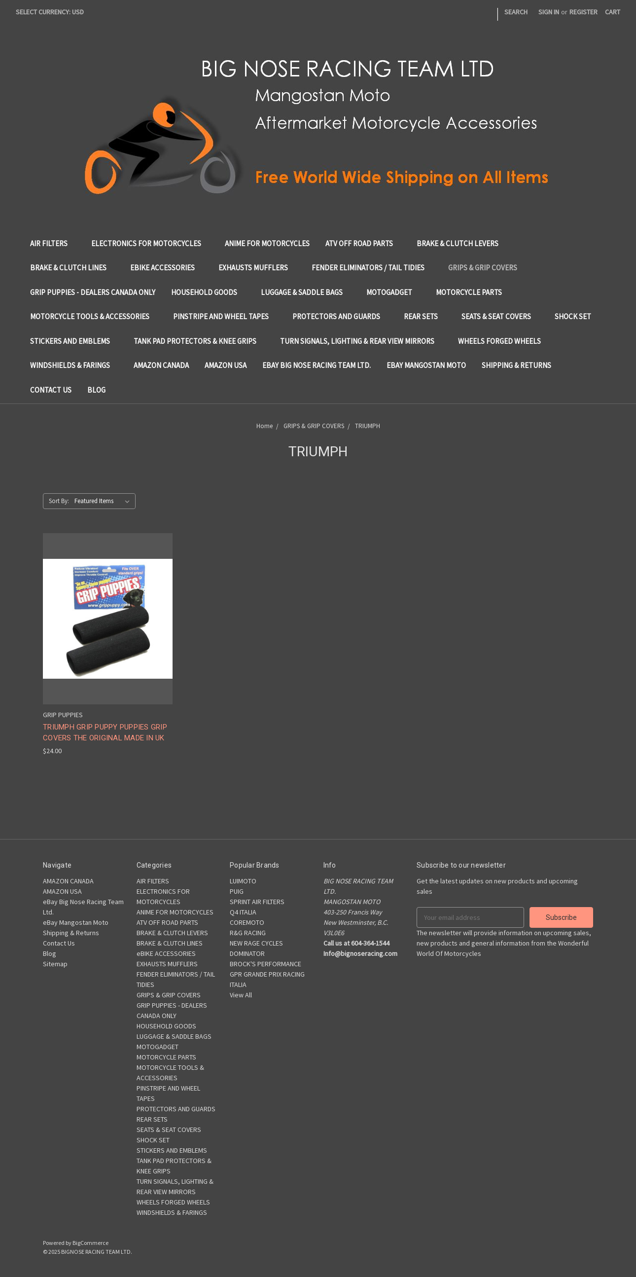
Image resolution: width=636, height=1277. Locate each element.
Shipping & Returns (516, 365)
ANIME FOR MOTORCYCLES (267, 243)
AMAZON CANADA (161, 365)
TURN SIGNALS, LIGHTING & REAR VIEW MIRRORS (361, 341)
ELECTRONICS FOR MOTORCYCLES (150, 243)
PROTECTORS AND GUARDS (340, 316)
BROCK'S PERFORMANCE (265, 963)
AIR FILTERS (52, 243)
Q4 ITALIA (243, 912)
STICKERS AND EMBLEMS (74, 341)
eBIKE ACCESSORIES (166, 267)
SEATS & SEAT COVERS (500, 316)
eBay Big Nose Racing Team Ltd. (316, 365)
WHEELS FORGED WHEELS (503, 341)
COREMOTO (247, 922)
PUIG (237, 891)
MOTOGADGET (393, 292)
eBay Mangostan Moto (426, 365)
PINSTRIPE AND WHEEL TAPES (225, 316)
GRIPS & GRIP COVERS (486, 267)
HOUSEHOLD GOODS (208, 292)
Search (516, 11)
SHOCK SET (577, 316)
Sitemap (55, 963)
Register (583, 11)
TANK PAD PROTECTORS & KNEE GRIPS (199, 341)
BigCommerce (90, 1242)
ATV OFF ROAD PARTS (363, 243)
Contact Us (50, 390)
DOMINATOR (247, 953)
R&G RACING (248, 932)
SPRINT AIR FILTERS (257, 901)
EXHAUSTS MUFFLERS (257, 267)
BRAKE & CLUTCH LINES (72, 267)
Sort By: (59, 501)
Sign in (548, 11)
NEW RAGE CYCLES (256, 943)
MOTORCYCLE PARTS (473, 292)
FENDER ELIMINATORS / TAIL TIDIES (372, 267)
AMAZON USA (226, 365)
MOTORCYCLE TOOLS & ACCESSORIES (93, 316)
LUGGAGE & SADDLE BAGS (306, 292)
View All (241, 994)
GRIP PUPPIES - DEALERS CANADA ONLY (92, 292)
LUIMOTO (243, 880)
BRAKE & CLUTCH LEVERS (461, 243)
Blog (96, 390)
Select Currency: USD (53, 11)
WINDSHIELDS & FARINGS (74, 365)
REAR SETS (425, 316)
